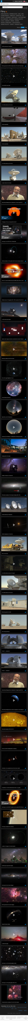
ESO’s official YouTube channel (6, 346)
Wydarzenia (8, 17)
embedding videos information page (11, 352)
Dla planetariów (4, 19)
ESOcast (3, 17)
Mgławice (7, 20)
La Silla (2, 20)
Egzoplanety (14, 17)
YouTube (2, 345)
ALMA (19, 13)
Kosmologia (18, 15)
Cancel (10, 420)
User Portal (20, 1)
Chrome (5, 385)
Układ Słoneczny (16, 22)
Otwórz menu (5, 4)
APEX (22, 13)
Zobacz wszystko (4, 13)
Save (4, 420)
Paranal (12, 20)
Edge (5, 387)
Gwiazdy (12, 24)
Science (16, 1)
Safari (5, 389)
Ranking (22, 27)
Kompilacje (12, 15)
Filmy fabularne (21, 17)
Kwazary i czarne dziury (6, 22)
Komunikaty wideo (18, 24)
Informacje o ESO (13, 13)
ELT (23, 15)
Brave (5, 384)
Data (26, 27)
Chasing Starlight (5, 15)
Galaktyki (11, 19)
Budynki (17, 20)
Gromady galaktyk (19, 19)
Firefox (5, 388)
